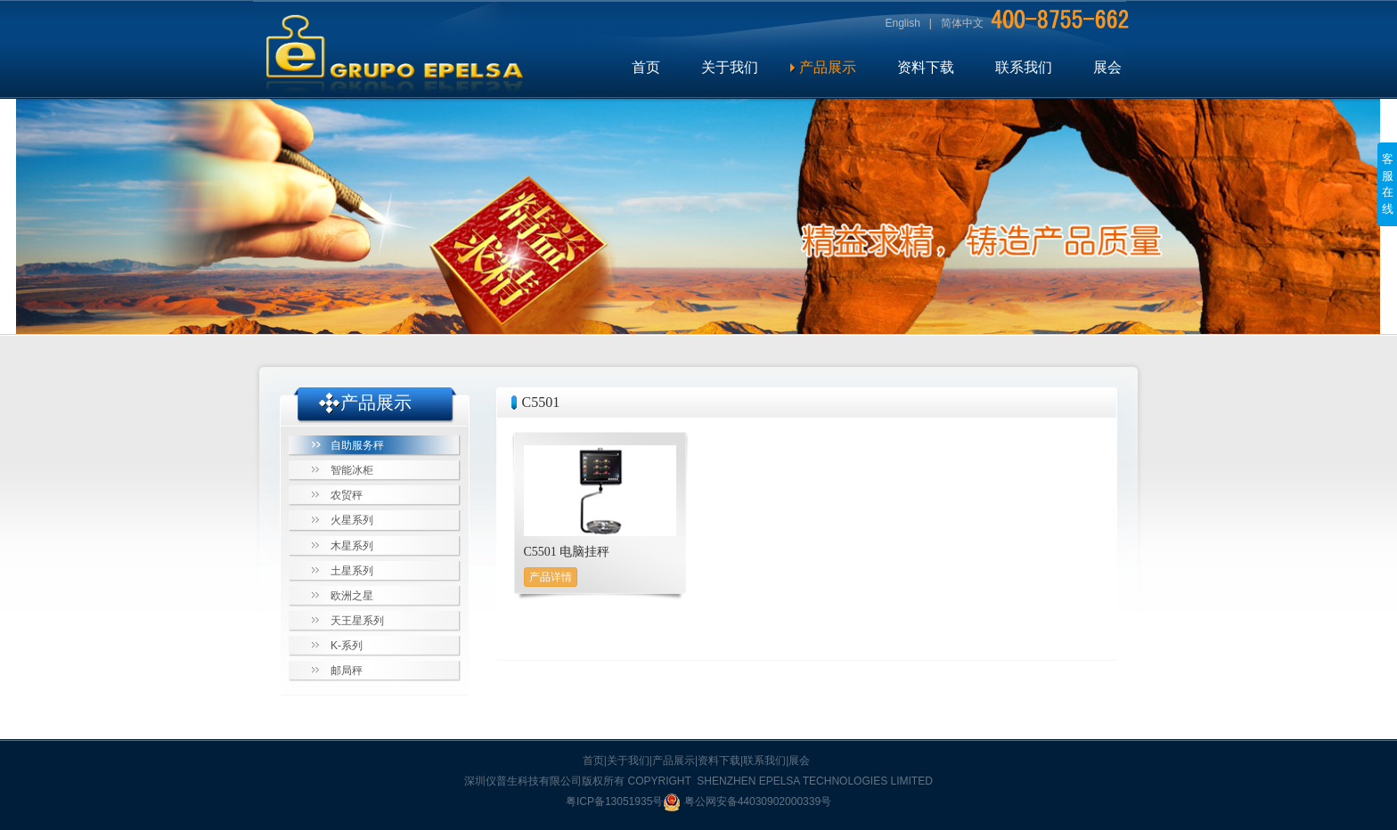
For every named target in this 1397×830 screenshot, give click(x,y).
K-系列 (347, 645)
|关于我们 (626, 760)
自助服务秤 (357, 445)
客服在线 (1387, 184)
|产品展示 (672, 760)
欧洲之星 (352, 596)
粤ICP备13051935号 (614, 801)
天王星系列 (357, 620)
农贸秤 (347, 495)
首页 (646, 67)
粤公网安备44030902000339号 (747, 801)
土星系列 (352, 571)
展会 (1107, 67)
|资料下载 (717, 760)
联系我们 (1023, 67)
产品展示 (827, 67)
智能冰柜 (352, 470)
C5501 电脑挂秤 (567, 551)
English (903, 23)
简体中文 (962, 23)
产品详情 (550, 577)
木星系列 (352, 546)
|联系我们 (763, 760)
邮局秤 (347, 670)
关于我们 (729, 67)
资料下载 (925, 67)
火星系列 (352, 520)
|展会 (798, 760)
